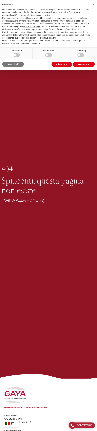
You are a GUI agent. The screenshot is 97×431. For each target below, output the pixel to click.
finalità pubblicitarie (31, 26)
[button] (93, 4)
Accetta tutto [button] (84, 64)
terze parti (46, 18)
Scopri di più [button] (13, 64)
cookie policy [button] (44, 15)
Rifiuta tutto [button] (61, 64)
